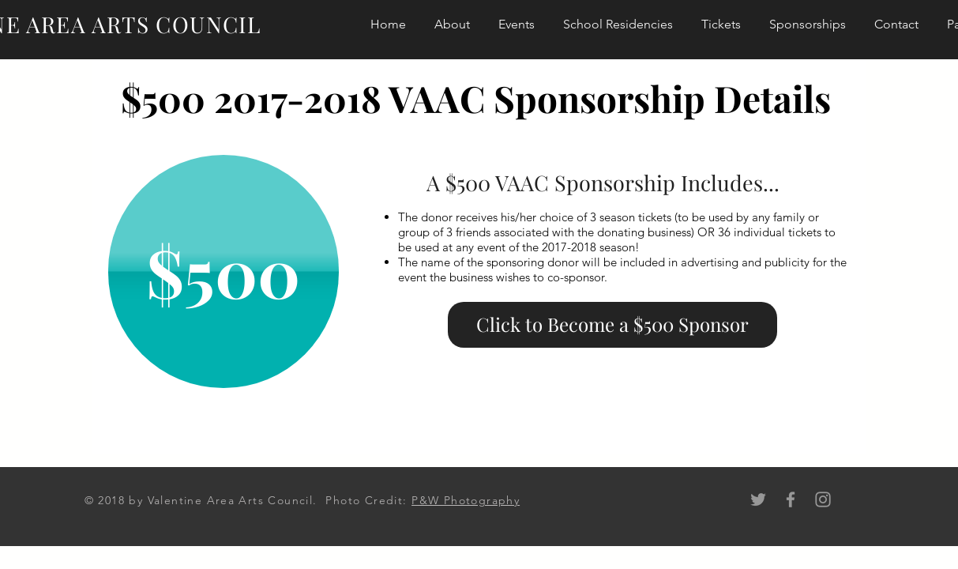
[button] (223, 271)
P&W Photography (465, 500)
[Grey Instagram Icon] (823, 499)
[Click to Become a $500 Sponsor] (612, 325)
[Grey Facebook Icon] (790, 499)
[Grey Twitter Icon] (758, 499)
